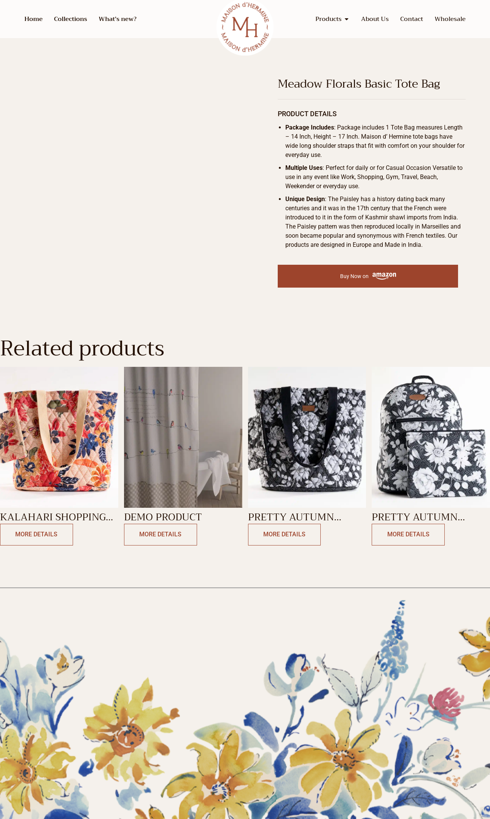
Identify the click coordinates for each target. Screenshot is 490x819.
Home (33, 19)
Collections (70, 19)
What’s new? (118, 19)
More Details (35, 534)
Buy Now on (368, 276)
